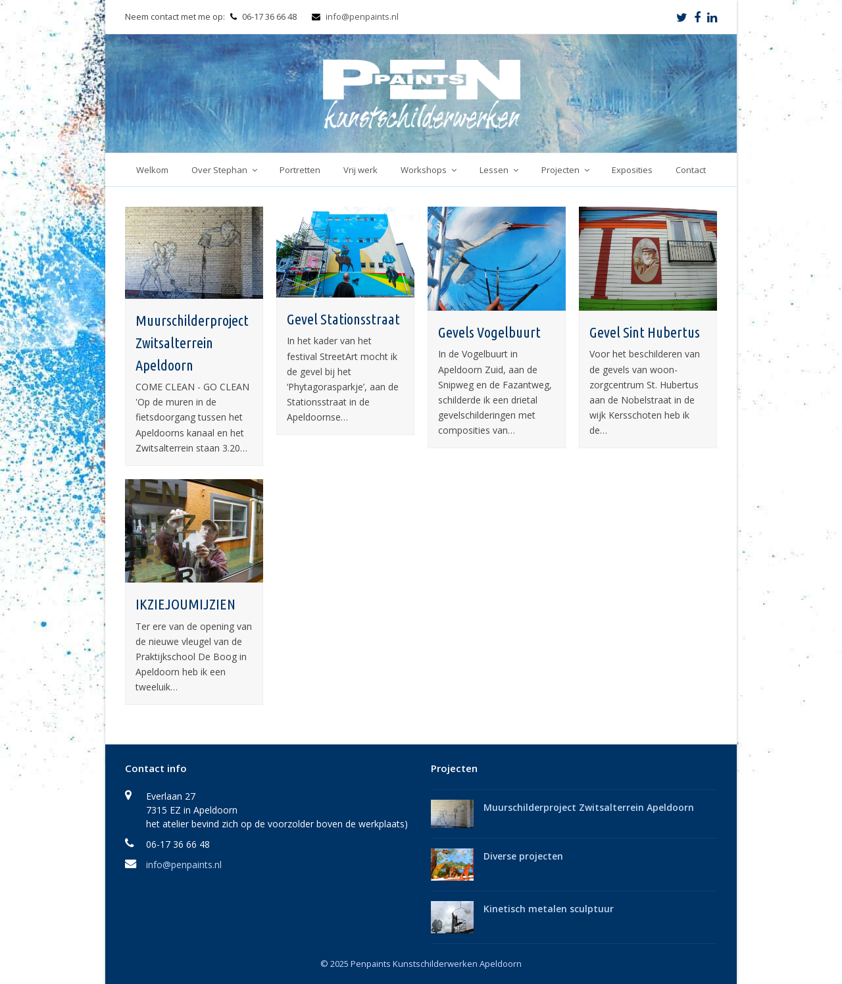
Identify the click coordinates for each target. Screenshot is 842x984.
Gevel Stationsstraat (343, 319)
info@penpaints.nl (362, 16)
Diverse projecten (523, 856)
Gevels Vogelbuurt (489, 332)
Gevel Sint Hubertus (644, 332)
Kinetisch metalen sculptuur (548, 908)
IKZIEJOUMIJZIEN (185, 604)
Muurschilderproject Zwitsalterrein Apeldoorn (192, 342)
